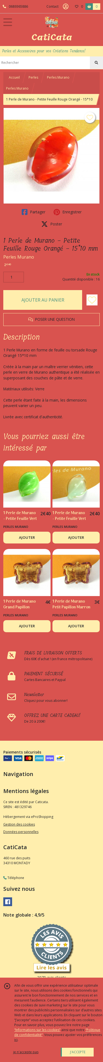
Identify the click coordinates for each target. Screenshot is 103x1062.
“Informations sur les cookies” (37, 1029)
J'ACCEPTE (77, 1052)
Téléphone (13, 877)
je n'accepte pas (25, 1052)
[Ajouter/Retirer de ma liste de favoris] (92, 299)
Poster (51, 224)
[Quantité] (13, 277)
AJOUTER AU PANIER (42, 300)
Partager (33, 212)
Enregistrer (68, 212)
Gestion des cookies (19, 824)
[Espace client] (65, 6)
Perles (33, 77)
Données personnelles (20, 831)
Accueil (14, 77)
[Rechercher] (96, 62)
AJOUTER (27, 537)
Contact (52, 6)
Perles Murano (58, 77)
